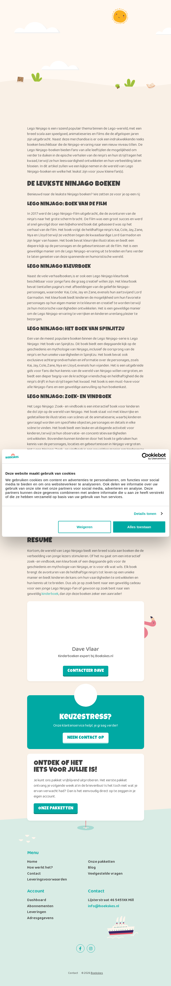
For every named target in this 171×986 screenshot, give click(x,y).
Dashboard (36, 900)
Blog (92, 867)
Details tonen (145, 513)
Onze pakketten (55, 808)
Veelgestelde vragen (105, 873)
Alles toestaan (139, 527)
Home (32, 861)
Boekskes (97, 973)
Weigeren (84, 527)
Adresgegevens (40, 918)
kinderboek (50, 594)
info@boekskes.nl (103, 906)
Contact (34, 873)
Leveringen (36, 912)
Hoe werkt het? (40, 867)
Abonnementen (40, 906)
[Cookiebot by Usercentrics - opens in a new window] (145, 456)
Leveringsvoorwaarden (47, 879)
